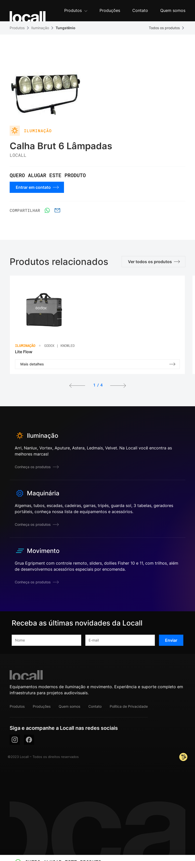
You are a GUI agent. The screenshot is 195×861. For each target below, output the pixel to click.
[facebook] (29, 740)
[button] (75, 10)
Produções (42, 706)
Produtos (17, 28)
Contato (95, 706)
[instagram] (15, 740)
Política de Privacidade (129, 706)
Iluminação (40, 28)
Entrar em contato (37, 187)
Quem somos (69, 706)
